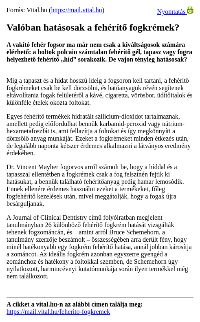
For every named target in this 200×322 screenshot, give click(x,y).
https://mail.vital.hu (76, 10)
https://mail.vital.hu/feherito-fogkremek (58, 311)
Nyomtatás (175, 11)
